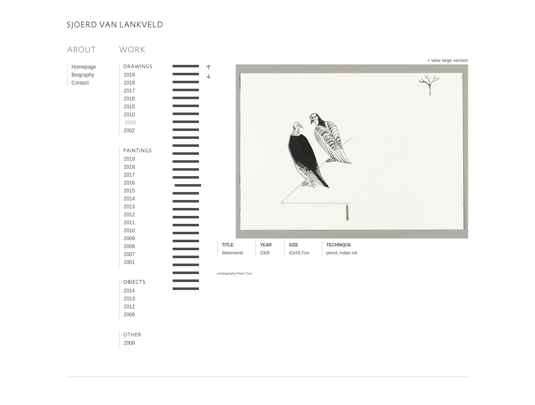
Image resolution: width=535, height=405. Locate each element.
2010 (129, 115)
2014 (129, 199)
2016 (129, 99)
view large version (449, 60)
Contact (80, 83)
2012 (129, 215)
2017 (129, 91)
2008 (129, 246)
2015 (129, 107)
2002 (129, 130)
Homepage (83, 67)
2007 (129, 254)
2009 (130, 123)
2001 (129, 262)
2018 (129, 83)
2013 (129, 207)
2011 (129, 223)
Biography (82, 75)
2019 (129, 75)
